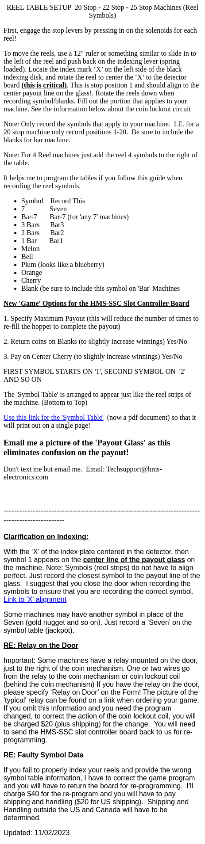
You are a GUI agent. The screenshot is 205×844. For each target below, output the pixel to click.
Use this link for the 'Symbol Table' (54, 417)
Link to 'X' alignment (35, 599)
